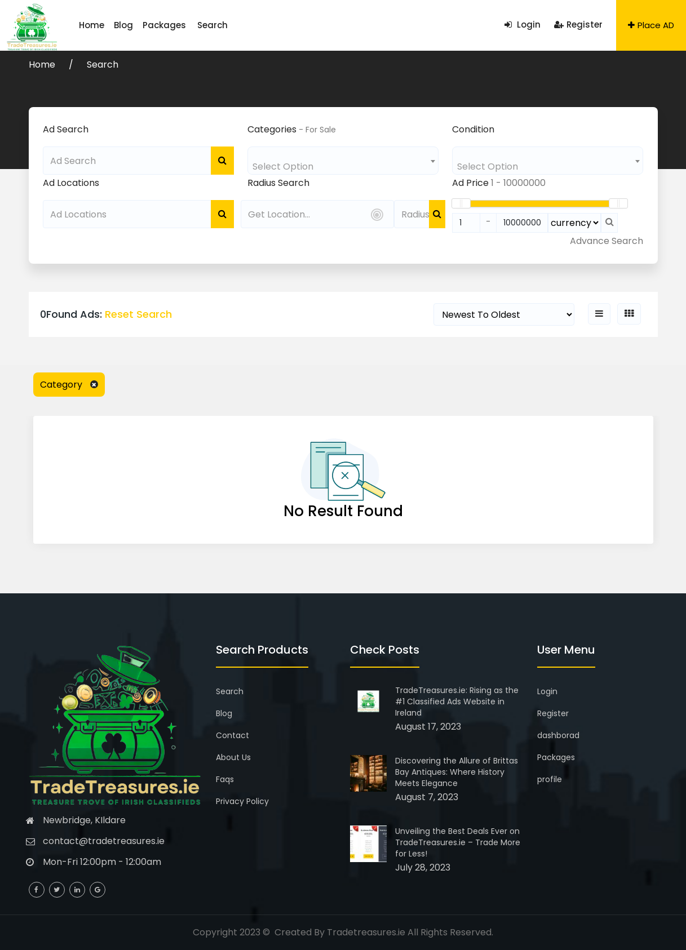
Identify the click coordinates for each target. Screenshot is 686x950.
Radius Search (278, 182)
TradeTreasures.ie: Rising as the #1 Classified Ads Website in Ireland (457, 701)
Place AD (651, 25)
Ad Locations (71, 182)
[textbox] (343, 166)
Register (578, 24)
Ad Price (470, 182)
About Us (233, 757)
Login (522, 24)
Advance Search (606, 240)
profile (549, 779)
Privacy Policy (242, 801)
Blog (116, 25)
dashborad (558, 735)
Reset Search (138, 314)
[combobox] (343, 161)
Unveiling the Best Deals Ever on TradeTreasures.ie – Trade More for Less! (457, 842)
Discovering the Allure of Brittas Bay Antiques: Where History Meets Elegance (456, 772)
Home (89, 25)
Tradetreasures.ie (366, 932)
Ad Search (65, 129)
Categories (271, 129)
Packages (152, 25)
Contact (232, 735)
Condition (473, 129)
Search (193, 25)
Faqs (225, 779)
